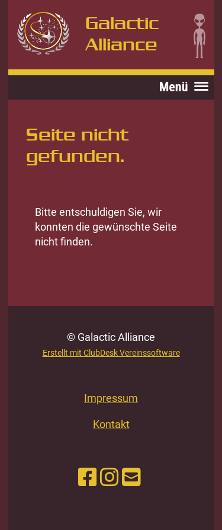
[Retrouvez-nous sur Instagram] (109, 477)
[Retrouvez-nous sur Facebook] (87, 477)
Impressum (111, 398)
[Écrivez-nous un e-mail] (131, 477)
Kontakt (111, 424)
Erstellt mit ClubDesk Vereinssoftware (111, 353)
